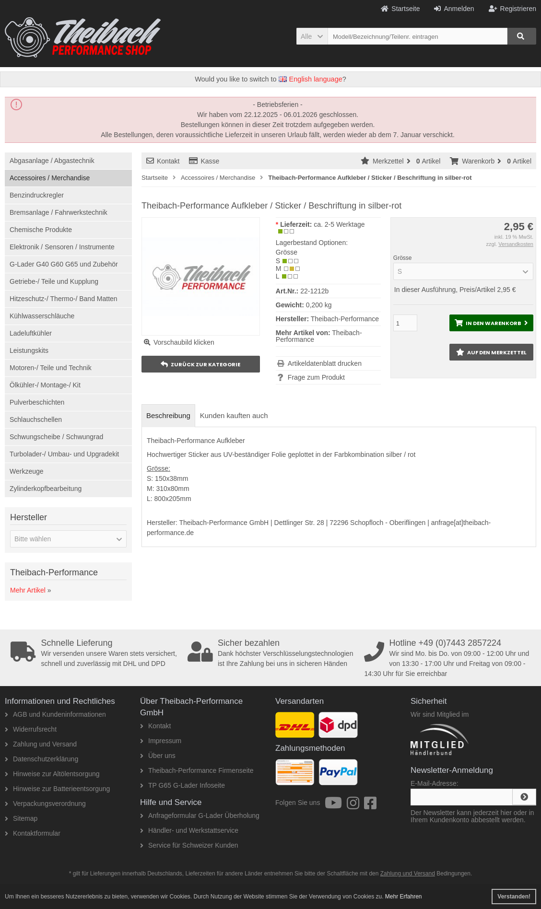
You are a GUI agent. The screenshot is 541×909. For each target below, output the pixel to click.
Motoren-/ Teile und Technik (51, 368)
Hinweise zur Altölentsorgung (52, 774)
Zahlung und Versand (41, 744)
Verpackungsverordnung (45, 803)
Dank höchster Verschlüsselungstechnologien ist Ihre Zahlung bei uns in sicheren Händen (273, 653)
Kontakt (162, 161)
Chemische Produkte (41, 229)
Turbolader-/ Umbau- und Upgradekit (64, 454)
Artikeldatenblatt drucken (325, 363)
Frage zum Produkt (316, 377)
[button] (312, 36)
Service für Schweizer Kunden (189, 845)
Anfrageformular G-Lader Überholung (199, 815)
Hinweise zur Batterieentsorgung (57, 788)
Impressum (160, 741)
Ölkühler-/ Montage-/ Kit (45, 385)
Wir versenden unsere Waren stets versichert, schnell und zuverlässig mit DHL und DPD (96, 653)
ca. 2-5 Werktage (339, 224)
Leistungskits (29, 350)
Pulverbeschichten (37, 402)
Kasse (204, 161)
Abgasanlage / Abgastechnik (52, 160)
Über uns (158, 755)
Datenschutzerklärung (41, 759)
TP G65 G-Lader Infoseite (182, 785)
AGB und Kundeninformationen (55, 714)
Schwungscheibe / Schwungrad (56, 437)
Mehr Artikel (28, 590)
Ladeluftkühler (31, 333)
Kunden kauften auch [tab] (234, 415)
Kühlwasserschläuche (42, 316)
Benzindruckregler (37, 195)
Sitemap (21, 818)
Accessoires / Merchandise (50, 178)
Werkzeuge (27, 471)
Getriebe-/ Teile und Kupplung (54, 281)
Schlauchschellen (36, 419)
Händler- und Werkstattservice (189, 830)
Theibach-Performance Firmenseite (196, 770)
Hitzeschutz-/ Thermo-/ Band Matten (64, 299)
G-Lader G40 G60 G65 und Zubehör (64, 264)
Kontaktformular (32, 833)
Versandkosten (515, 244)
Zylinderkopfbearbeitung (46, 488)
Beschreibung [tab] (168, 415)
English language (310, 79)
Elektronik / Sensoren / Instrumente (62, 247)
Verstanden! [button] (513, 896)
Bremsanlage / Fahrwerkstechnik (58, 212)
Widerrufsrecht (31, 729)
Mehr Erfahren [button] (403, 896)
